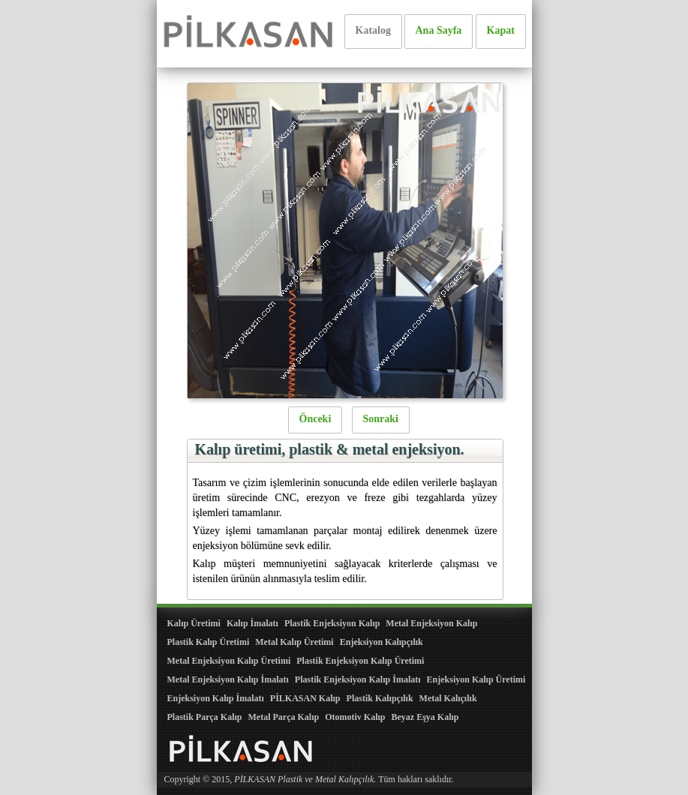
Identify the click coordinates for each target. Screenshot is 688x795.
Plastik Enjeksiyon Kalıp (332, 623)
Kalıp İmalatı (252, 623)
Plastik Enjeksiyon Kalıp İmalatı (358, 679)
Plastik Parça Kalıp (204, 717)
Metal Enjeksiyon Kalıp (431, 623)
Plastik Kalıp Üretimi (208, 642)
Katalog (373, 30)
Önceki (315, 418)
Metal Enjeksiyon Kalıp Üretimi (229, 661)
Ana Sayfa (439, 30)
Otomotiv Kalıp (355, 717)
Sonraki (380, 418)
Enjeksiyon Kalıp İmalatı (215, 698)
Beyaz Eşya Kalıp (424, 717)
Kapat (501, 30)
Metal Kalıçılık (448, 698)
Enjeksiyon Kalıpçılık (381, 642)
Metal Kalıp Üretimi (294, 642)
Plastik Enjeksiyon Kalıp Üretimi (360, 661)
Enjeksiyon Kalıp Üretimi (476, 679)
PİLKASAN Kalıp (305, 698)
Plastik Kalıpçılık (380, 698)
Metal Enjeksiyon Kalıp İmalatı (228, 679)
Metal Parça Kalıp (284, 717)
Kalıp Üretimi (194, 623)
